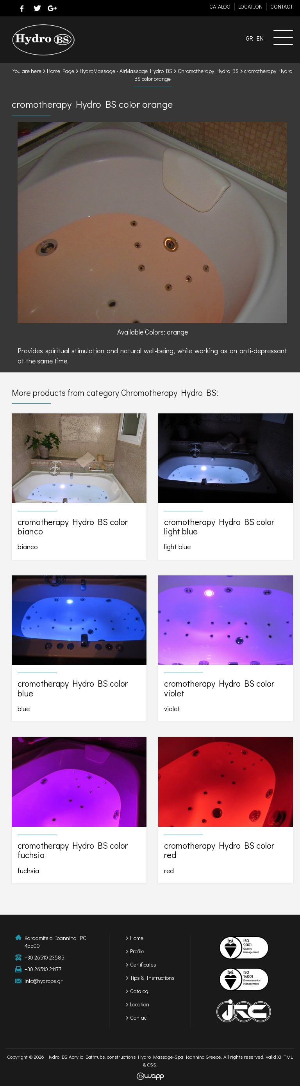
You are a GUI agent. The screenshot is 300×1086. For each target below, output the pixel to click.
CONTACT (281, 6)
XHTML (285, 1056)
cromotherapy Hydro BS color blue (79, 648)
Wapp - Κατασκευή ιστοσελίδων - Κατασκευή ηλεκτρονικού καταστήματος (150, 1076)
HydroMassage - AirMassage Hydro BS (126, 71)
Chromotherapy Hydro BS (208, 71)
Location (139, 1004)
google (52, 8)
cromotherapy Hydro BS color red (225, 810)
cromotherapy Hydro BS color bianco (79, 486)
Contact (139, 1017)
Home (136, 938)
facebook (22, 8)
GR (249, 38)
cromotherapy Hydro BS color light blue (225, 486)
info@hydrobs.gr (43, 981)
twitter (37, 8)
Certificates (143, 964)
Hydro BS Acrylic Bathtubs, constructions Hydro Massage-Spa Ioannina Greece (43, 39)
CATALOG (219, 6)
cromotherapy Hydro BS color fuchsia (79, 810)
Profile (137, 951)
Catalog (139, 991)
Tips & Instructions (152, 977)
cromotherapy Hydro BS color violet (225, 648)
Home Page (60, 71)
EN (260, 38)
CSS (151, 1064)
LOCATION (250, 6)
